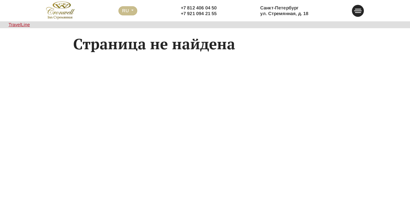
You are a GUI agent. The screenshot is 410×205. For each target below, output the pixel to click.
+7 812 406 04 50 (199, 7)
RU (126, 10)
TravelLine (19, 24)
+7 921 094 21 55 (199, 13)
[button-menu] (358, 11)
